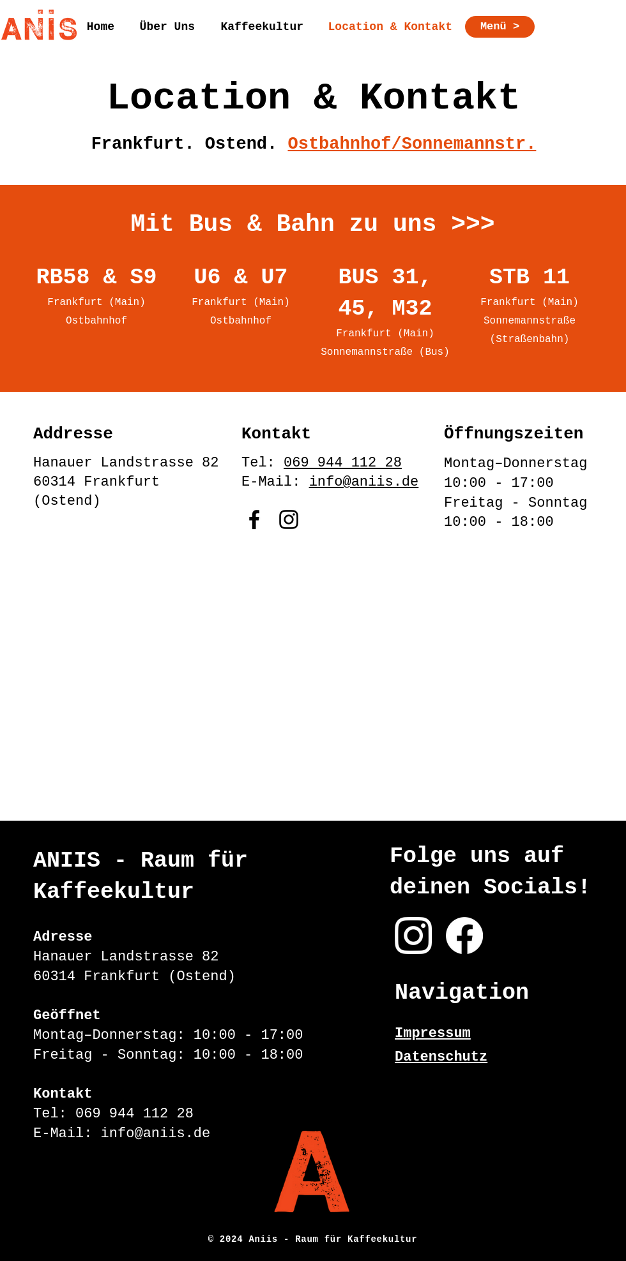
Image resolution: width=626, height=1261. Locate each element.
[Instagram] (289, 519)
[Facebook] (254, 519)
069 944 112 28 (343, 463)
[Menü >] (500, 27)
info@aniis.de (364, 482)
